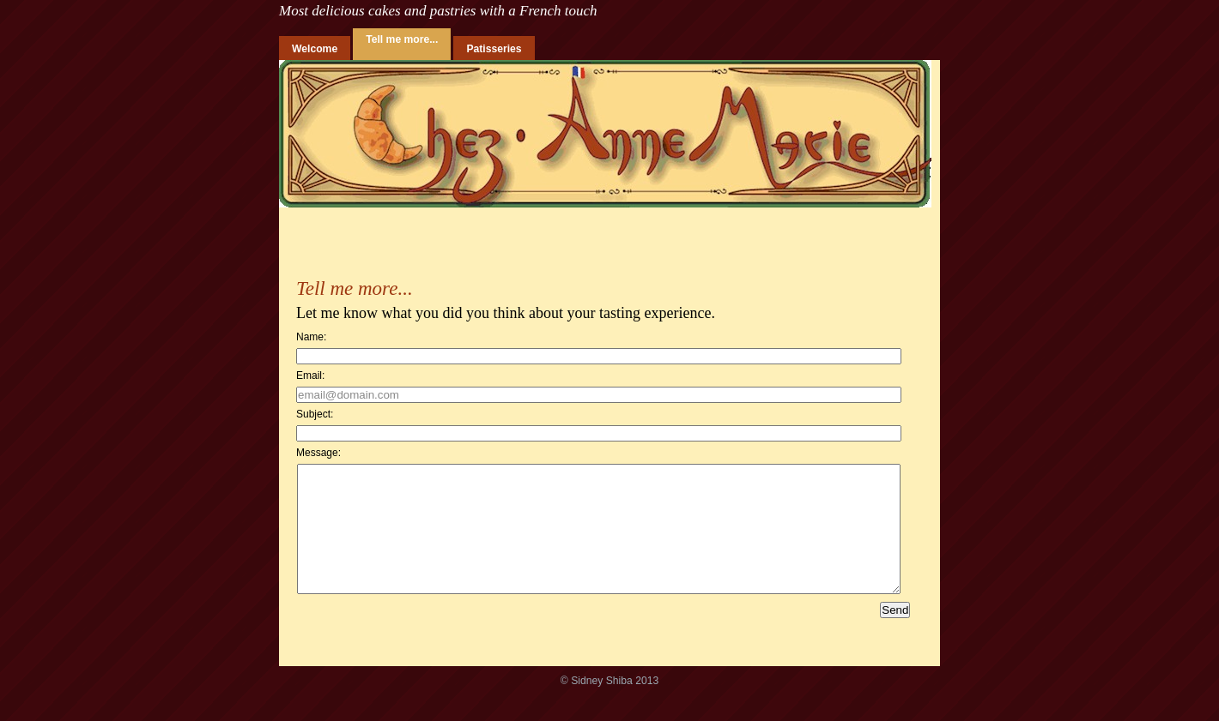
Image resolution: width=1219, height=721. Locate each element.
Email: (310, 376)
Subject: (314, 414)
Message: (318, 453)
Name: (311, 337)
